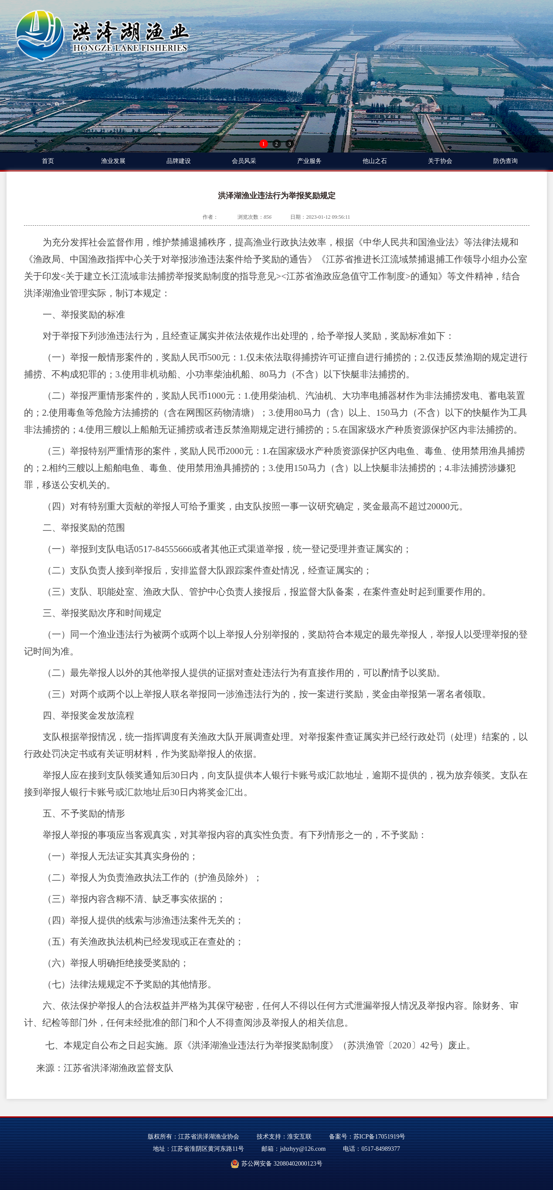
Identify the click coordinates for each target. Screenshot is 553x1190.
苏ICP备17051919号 (379, 1136)
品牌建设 (178, 161)
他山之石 (375, 161)
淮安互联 (299, 1136)
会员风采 (244, 161)
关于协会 (440, 161)
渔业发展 (113, 161)
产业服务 (309, 161)
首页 (48, 161)
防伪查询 (505, 161)
